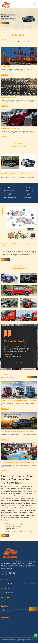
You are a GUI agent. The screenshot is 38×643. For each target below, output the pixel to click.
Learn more (4, 74)
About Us (10, 584)
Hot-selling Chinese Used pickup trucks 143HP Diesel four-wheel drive (9, 173)
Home (2, 584)
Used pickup (4, 625)
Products (19, 584)
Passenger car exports (8, 97)
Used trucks (4, 622)
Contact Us (34, 584)
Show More (5, 535)
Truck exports (5, 66)
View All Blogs (32, 377)
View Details (5, 22)
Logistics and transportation (10, 128)
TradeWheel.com (21, 640)
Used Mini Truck (5, 628)
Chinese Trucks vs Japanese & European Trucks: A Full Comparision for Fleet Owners (18, 400)
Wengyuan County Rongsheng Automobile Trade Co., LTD (24, 639)
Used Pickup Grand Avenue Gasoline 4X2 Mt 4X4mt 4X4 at (27, 173)
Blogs (26, 584)
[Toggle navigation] (35, 4)
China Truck (4, 634)
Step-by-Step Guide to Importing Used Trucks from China (17, 462)
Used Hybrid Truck (5, 631)
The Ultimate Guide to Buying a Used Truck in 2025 (17, 431)
